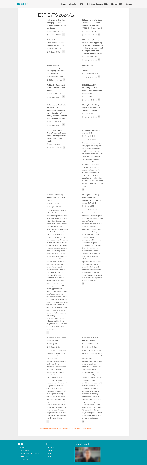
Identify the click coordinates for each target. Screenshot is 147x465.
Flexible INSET (116, 4)
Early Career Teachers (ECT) (97, 4)
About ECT (51, 447)
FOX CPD (21, 4)
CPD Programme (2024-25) (29, 453)
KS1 (49, 453)
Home (63, 4)
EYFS (50, 450)
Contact (129, 4)
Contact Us (24, 459)
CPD (81, 4)
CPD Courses (24, 450)
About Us (72, 4)
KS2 (49, 456)
